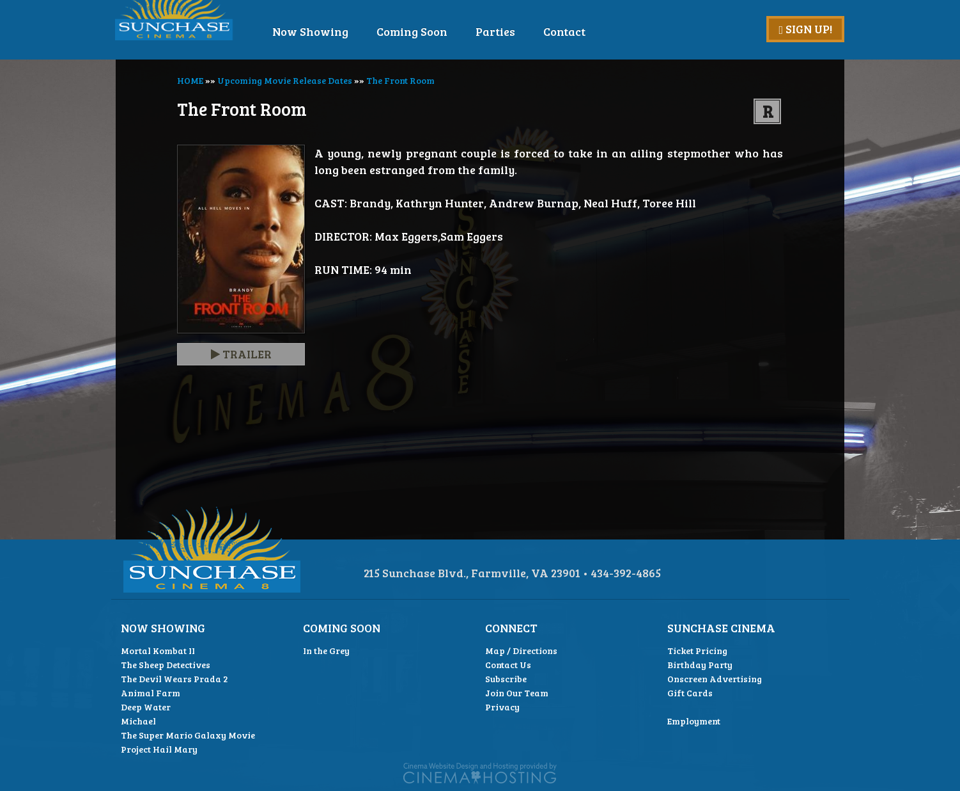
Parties (531, 31)
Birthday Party (699, 665)
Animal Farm (150, 693)
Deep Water (146, 707)
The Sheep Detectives (165, 665)
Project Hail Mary (159, 749)
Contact (600, 31)
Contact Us (508, 665)
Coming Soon (447, 31)
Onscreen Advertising (714, 679)
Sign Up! (805, 28)
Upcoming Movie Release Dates (284, 80)
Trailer (241, 354)
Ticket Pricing (697, 650)
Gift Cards (690, 693)
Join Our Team (516, 693)
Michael (138, 721)
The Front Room (400, 80)
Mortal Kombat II (158, 650)
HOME (190, 80)
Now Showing (346, 31)
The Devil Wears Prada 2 (174, 679)
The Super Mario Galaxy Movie (188, 735)
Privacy (502, 707)
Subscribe (506, 679)
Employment (693, 721)
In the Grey (326, 650)
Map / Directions (521, 650)
